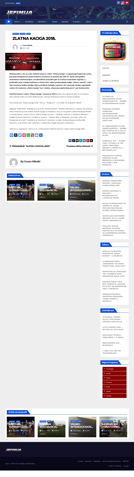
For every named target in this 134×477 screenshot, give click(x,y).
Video (54, 22)
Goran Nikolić (27, 45)
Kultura (22, 33)
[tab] (114, 369)
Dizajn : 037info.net (11, 463)
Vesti (17, 22)
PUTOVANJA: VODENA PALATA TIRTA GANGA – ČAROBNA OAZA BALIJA (112, 319)
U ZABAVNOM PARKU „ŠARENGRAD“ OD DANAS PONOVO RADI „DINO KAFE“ (114, 263)
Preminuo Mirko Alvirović (79, 146)
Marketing (97, 461)
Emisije (65, 22)
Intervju (29, 22)
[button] (127, 22)
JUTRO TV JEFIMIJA (110, 81)
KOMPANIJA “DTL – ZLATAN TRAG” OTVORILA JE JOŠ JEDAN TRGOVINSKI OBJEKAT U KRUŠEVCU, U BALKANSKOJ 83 (113, 145)
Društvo (15, 33)
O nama (76, 22)
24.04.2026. (15, 430)
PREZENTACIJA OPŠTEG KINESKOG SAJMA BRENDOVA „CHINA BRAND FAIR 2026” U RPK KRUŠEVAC (113, 160)
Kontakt (126, 466)
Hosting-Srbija (30, 463)
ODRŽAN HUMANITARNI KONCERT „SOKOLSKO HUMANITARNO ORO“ (112, 183)
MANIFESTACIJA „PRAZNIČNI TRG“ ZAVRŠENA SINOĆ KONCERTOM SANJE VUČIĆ (114, 274)
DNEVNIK (106, 75)
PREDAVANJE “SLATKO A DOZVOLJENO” (29, 146)
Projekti (42, 22)
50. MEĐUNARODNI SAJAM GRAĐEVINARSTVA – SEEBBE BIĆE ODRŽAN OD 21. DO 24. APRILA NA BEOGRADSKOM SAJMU (114, 130)
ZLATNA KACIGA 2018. (34, 38)
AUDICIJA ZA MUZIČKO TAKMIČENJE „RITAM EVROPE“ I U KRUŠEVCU (112, 253)
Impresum (88, 461)
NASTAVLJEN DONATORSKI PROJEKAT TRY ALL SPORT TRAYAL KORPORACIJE (113, 218)
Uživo (88, 22)
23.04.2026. (108, 430)
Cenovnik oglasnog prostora (111, 461)
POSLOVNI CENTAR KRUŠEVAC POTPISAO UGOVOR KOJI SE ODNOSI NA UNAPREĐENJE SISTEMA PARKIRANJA (114, 230)
